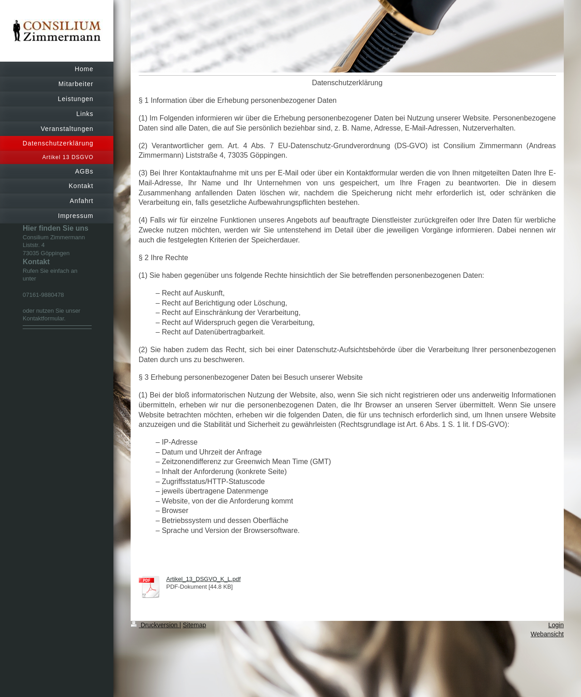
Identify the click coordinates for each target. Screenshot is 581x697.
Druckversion (155, 625)
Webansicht (547, 634)
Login (556, 625)
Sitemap (194, 625)
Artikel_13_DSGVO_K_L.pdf (203, 579)
